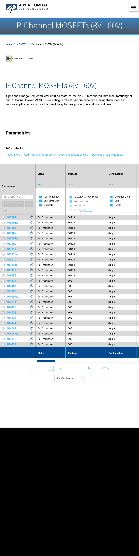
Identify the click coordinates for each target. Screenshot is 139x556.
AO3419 (11, 259)
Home (9, 44)
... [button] (79, 368)
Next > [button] (104, 368)
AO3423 (11, 270)
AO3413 (11, 249)
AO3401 (11, 217)
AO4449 (11, 339)
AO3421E (12, 265)
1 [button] (51, 368)
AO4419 (11, 307)
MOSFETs (22, 44)
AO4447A (12, 333)
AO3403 (11, 228)
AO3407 (11, 233)
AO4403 (11, 286)
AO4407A (12, 296)
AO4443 (11, 328)
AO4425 (11, 318)
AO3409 (11, 243)
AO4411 (11, 302)
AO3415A (12, 254)
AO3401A (12, 222)
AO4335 (11, 281)
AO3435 (11, 275)
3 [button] (70, 368)
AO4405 (11, 291)
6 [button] (89, 368)
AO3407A (12, 238)
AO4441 (11, 323)
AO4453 (11, 344)
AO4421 (11, 312)
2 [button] (60, 368)
